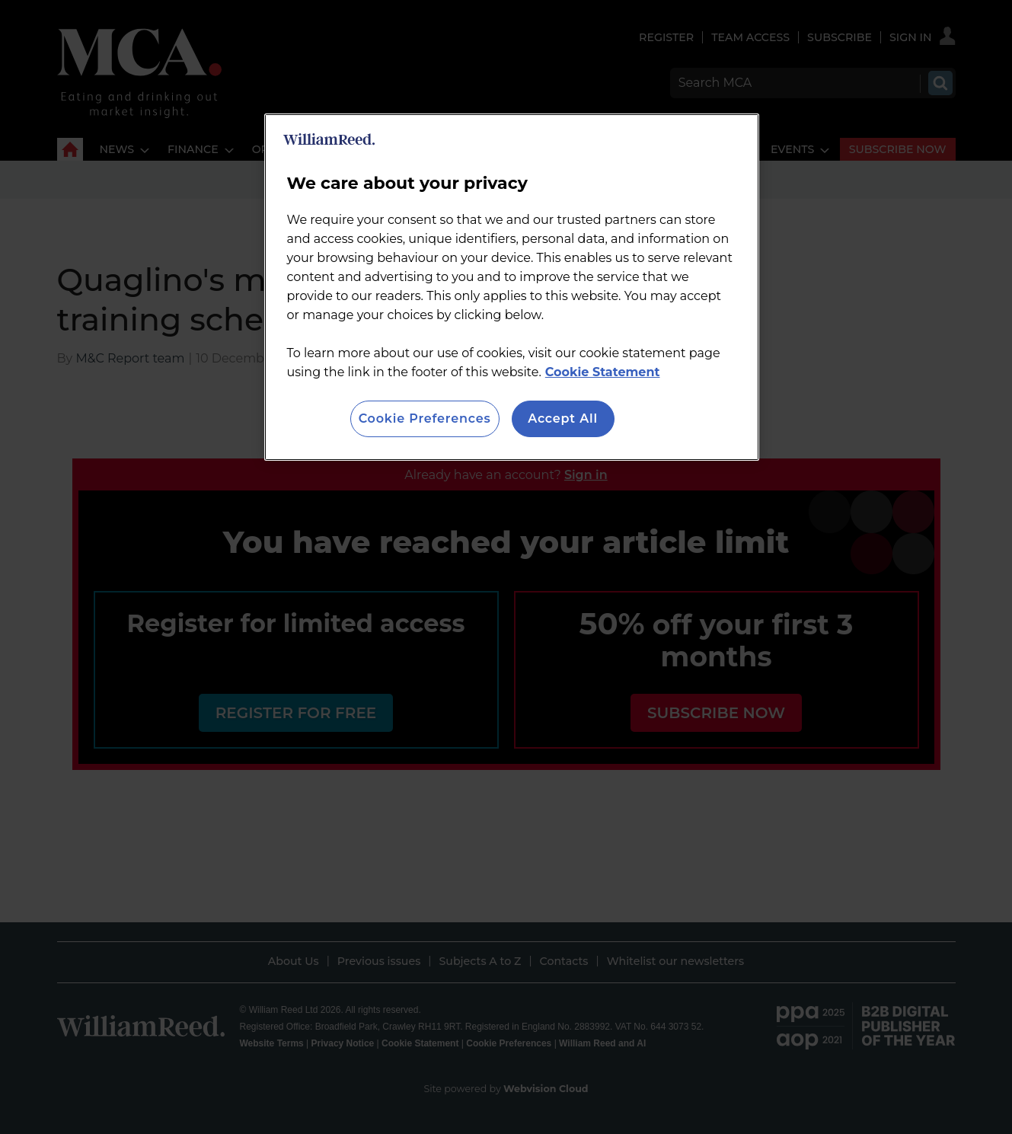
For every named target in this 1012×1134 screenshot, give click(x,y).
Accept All (563, 418)
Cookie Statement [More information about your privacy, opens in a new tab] (602, 372)
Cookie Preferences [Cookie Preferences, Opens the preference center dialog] (425, 418)
